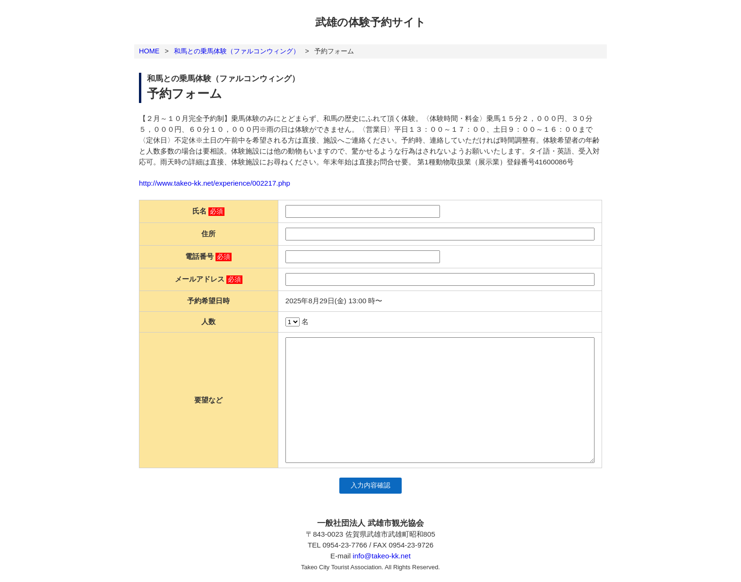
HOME (149, 51)
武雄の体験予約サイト (370, 22)
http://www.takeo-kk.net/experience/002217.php (214, 183)
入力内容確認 (370, 485)
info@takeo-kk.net (382, 556)
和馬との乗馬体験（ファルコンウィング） (237, 51)
